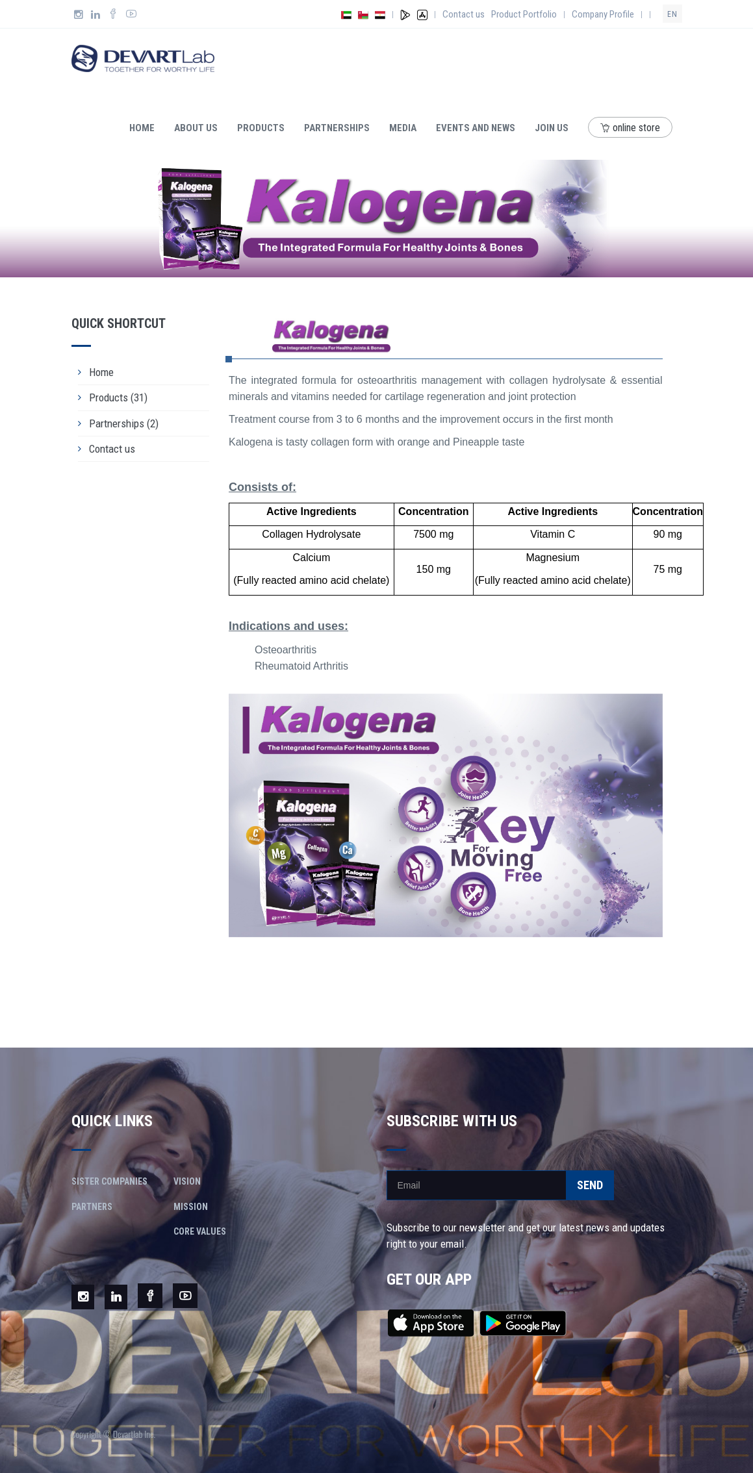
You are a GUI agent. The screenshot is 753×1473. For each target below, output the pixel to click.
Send (590, 1185)
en (672, 14)
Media (402, 128)
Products (261, 128)
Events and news (475, 128)
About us (196, 128)
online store (630, 127)
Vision (187, 1181)
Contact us (463, 14)
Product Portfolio (524, 14)
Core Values (199, 1231)
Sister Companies (109, 1181)
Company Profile (603, 14)
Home (142, 128)
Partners (91, 1207)
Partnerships (337, 128)
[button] (261, 815)
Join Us (551, 128)
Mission (190, 1207)
